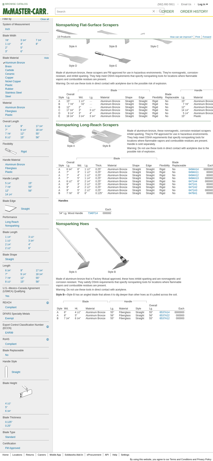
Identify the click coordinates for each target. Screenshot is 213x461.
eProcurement (94, 455)
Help (115, 455)
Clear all (45, 19)
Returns (30, 455)
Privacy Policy (204, 459)
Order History (194, 11)
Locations (17, 455)
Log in (203, 4)
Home (5, 455)
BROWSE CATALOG (16, 4)
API (107, 455)
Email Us (186, 4)
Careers (42, 455)
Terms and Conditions (181, 459)
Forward (207, 37)
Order (168, 11)
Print (197, 37)
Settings (125, 455)
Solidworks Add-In (74, 455)
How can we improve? (181, 37)
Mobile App (55, 455)
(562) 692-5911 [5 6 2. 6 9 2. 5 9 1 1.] (166, 4)
